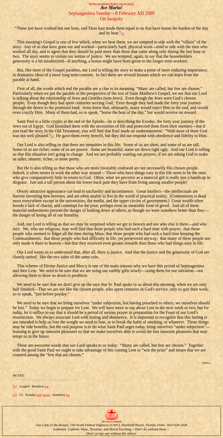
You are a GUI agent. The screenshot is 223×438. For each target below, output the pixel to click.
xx (46, 386)
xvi (39, 395)
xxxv (46, 395)
